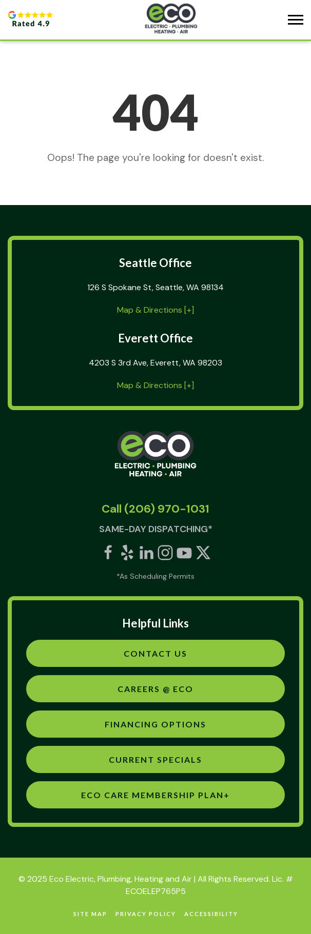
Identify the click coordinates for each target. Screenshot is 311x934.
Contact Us (155, 653)
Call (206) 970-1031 (155, 508)
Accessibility (211, 913)
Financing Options (155, 724)
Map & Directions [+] (155, 309)
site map (90, 913)
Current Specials (155, 759)
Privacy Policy (145, 913)
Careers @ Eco (155, 689)
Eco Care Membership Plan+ (155, 795)
